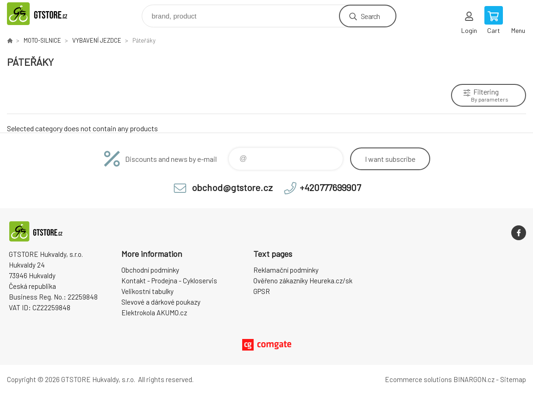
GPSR (261, 291)
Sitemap (513, 379)
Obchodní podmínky (150, 270)
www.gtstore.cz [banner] (48, 13)
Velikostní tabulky (147, 291)
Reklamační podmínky (286, 270)
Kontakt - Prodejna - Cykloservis (169, 280)
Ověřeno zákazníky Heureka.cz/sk (302, 280)
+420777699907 (330, 187)
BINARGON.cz (474, 379)
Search (370, 16)
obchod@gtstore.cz (232, 187)
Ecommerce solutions (418, 379)
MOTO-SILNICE (42, 40)
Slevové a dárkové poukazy (161, 302)
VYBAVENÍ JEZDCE (96, 40)
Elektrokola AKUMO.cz (154, 312)
